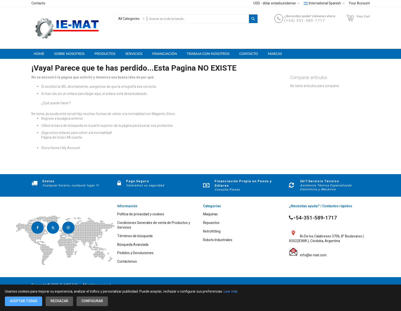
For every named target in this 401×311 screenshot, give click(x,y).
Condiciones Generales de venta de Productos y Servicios (153, 225)
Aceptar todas (23, 301)
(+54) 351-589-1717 (304, 20)
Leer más (231, 291)
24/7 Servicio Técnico (319, 181)
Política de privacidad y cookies (140, 214)
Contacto (38, 3)
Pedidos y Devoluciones (135, 253)
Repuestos (211, 223)
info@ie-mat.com (312, 255)
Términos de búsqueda (135, 236)
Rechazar (59, 301)
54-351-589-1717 (313, 218)
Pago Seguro (137, 181)
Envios (48, 181)
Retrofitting (211, 231)
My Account (71, 148)
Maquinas (210, 214)
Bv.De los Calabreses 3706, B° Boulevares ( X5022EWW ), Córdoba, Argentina (326, 236)
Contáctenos (127, 261)
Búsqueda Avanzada (132, 245)
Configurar (92, 301)
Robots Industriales (217, 240)
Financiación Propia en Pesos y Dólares (243, 183)
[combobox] (198, 18)
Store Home (50, 148)
